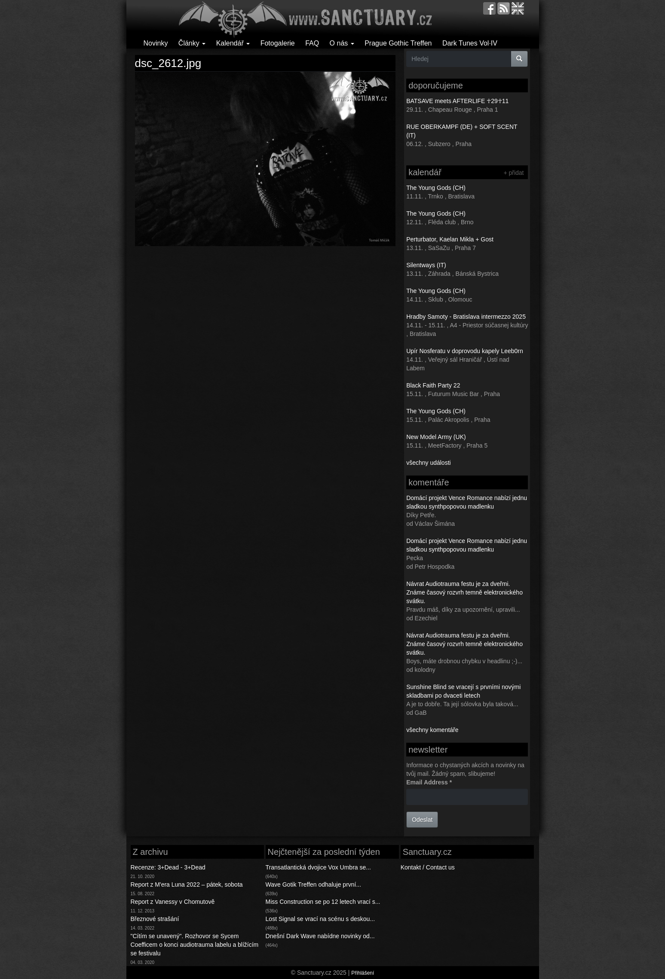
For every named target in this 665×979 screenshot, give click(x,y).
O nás (342, 43)
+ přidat (513, 172)
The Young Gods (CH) (436, 187)
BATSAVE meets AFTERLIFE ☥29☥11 (457, 101)
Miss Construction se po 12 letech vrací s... (323, 901)
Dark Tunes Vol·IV (469, 43)
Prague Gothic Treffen (398, 43)
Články (191, 43)
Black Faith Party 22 (433, 385)
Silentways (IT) (426, 265)
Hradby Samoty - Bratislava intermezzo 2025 (466, 316)
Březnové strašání (155, 918)
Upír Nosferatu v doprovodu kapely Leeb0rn (464, 351)
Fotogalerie (277, 43)
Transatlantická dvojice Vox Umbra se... (318, 867)
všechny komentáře (432, 729)
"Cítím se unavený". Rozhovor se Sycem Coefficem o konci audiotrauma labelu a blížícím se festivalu (195, 945)
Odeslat (422, 819)
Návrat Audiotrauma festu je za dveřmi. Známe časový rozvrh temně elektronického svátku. (464, 592)
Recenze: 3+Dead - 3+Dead (168, 867)
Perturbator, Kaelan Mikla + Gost (449, 239)
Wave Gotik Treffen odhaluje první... (314, 884)
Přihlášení (362, 973)
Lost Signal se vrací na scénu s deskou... (320, 918)
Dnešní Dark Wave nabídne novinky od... (320, 936)
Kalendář (233, 43)
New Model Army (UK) (436, 436)
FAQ (312, 43)
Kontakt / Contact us (428, 867)
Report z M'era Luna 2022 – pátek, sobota (187, 884)
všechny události (428, 462)
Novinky (156, 43)
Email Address (429, 782)
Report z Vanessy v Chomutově (173, 901)
